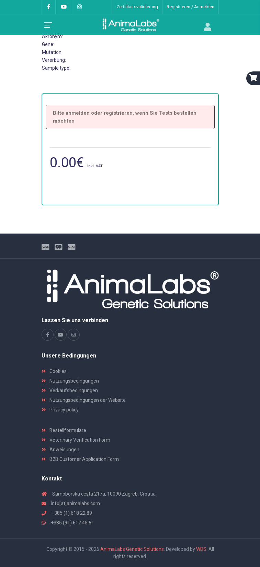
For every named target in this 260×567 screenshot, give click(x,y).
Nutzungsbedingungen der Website (84, 400)
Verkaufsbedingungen (70, 390)
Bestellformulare (64, 430)
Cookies (54, 371)
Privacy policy (60, 409)
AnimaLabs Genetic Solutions (132, 549)
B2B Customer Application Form (80, 459)
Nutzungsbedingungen (70, 381)
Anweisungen (60, 449)
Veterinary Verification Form (76, 440)
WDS (201, 549)
